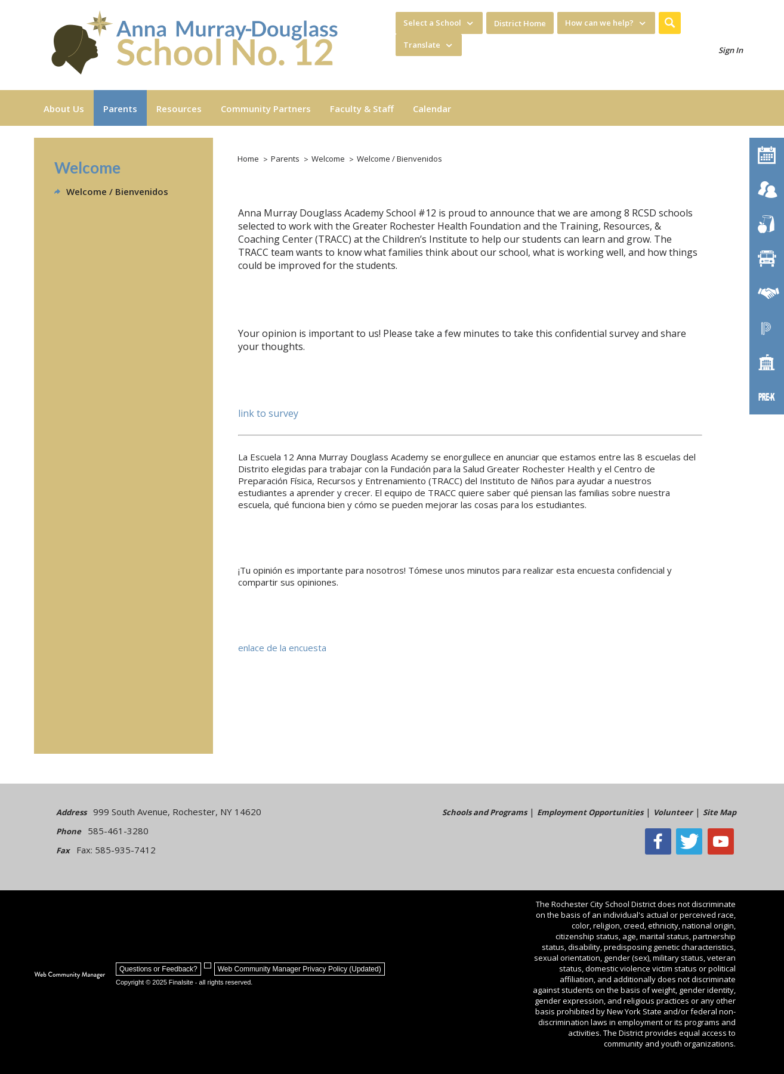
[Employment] (766, 293)
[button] (670, 23)
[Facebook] (662, 841)
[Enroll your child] (766, 189)
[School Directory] (766, 362)
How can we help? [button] (599, 22)
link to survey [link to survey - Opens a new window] (268, 413)
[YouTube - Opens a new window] (723, 841)
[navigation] (439, 23)
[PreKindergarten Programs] (766, 397)
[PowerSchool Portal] (766, 328)
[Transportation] (766, 259)
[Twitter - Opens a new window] (693, 841)
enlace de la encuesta (282, 648)
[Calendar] (766, 155)
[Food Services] (766, 224)
